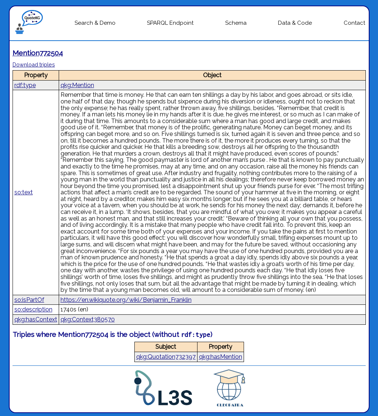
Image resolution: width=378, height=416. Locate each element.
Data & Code (295, 23)
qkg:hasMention (220, 356)
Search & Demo (95, 23)
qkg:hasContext (35, 319)
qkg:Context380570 (88, 319)
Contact (354, 23)
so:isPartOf (29, 299)
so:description (33, 309)
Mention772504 (38, 53)
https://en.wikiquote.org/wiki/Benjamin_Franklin (126, 299)
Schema (236, 23)
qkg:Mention (77, 85)
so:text (23, 192)
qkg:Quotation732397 (166, 356)
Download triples (34, 64)
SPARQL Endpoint (170, 23)
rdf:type (25, 85)
